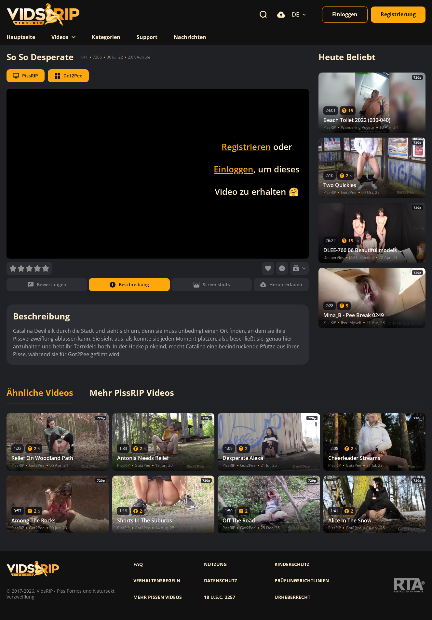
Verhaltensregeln (156, 581)
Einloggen (233, 169)
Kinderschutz (292, 564)
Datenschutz (220, 581)
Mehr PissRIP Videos (131, 392)
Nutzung (215, 564)
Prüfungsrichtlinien (302, 581)
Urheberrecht (292, 597)
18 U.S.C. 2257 (219, 597)
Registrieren (246, 147)
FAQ (138, 564)
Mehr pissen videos (157, 597)
